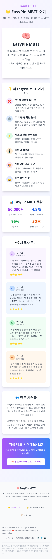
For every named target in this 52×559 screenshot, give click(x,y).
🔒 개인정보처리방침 (35, 507)
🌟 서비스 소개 (14, 507)
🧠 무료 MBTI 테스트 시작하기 (26, 461)
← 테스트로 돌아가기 (26, 5)
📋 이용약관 (26, 515)
